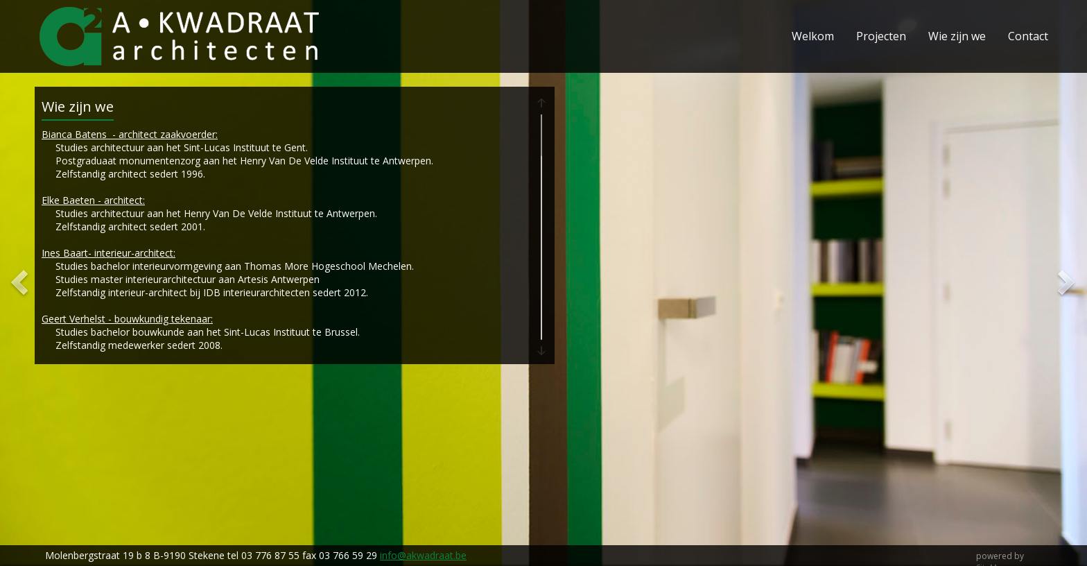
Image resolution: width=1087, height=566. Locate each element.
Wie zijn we (957, 36)
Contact (1028, 36)
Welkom (813, 36)
